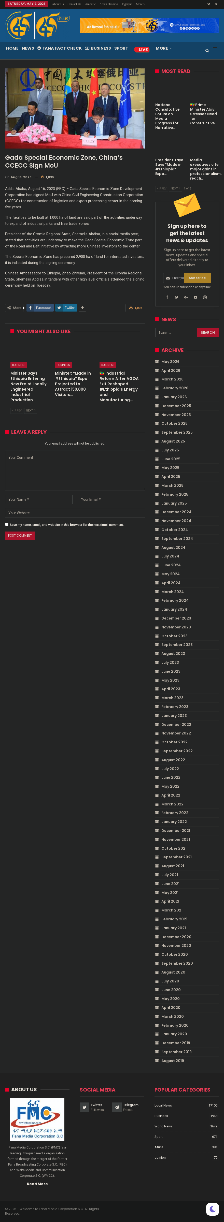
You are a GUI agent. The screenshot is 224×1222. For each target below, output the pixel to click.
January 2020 (174, 1034)
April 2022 (170, 795)
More (140, 4)
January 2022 (174, 821)
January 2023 (174, 715)
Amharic (90, 4)
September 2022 (177, 751)
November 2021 (175, 839)
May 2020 (170, 998)
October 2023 (174, 636)
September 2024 (177, 538)
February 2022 (174, 812)
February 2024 (175, 600)
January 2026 (174, 397)
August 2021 (172, 865)
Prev (17, 410)
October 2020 (174, 954)
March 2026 (172, 379)
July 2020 (170, 981)
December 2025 (176, 405)
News (28, 48)
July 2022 (170, 768)
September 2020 (177, 963)
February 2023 (174, 706)
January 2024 (174, 609)
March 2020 (172, 1016)
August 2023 (173, 653)
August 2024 (173, 547)
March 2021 (172, 910)
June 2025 (170, 459)
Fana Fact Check (59, 48)
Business (98, 48)
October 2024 (174, 529)
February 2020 (175, 1025)
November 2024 (176, 520)
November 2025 (176, 414)
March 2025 (172, 485)
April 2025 (170, 476)
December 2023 (176, 618)
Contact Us (74, 4)
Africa (159, 1147)
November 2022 (176, 733)
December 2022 (176, 724)
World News (164, 1126)
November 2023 (176, 627)
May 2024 (170, 574)
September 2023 (177, 644)
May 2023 (170, 680)
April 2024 (170, 582)
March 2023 (172, 697)
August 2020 (173, 972)
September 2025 (177, 432)
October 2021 (174, 848)
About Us (58, 4)
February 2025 (174, 494)
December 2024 (176, 511)
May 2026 (170, 361)
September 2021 (176, 857)
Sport (121, 48)
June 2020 (171, 989)
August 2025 (173, 441)
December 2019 (175, 1043)
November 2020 (176, 945)
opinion (160, 1157)
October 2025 (174, 423)
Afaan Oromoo (109, 4)
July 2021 (169, 874)
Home (12, 48)
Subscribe (197, 278)
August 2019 (172, 1060)
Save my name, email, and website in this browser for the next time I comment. (67, 525)
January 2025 (174, 503)
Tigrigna (127, 4)
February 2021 (174, 919)
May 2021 (169, 892)
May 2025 (170, 467)
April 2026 (170, 370)
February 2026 (174, 388)
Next (30, 410)
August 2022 (173, 759)
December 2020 (176, 936)
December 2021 (175, 830)
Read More (37, 1183)
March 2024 (172, 591)
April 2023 (170, 688)
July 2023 (170, 662)
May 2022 (170, 786)
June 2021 (170, 883)
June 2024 (171, 565)
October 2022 (174, 742)
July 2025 (170, 450)
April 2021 (170, 901)
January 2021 (173, 928)
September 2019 (176, 1051)
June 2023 (170, 671)
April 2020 (170, 1007)
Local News (163, 1105)
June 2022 (170, 777)
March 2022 (172, 804)
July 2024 (170, 556)
